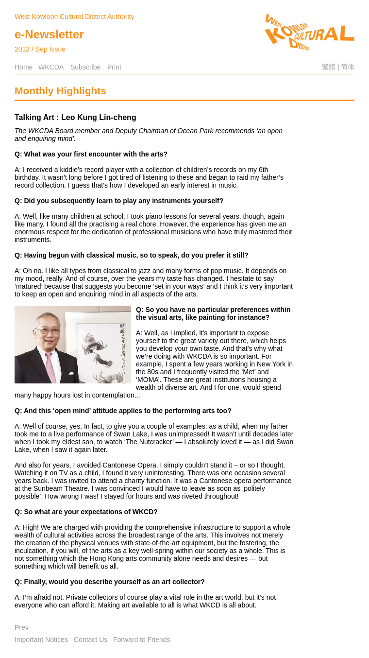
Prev (22, 627)
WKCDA (51, 67)
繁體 (328, 66)
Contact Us (90, 639)
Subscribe (85, 67)
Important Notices (41, 639)
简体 (347, 66)
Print (114, 67)
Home (24, 67)
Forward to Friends (141, 639)
